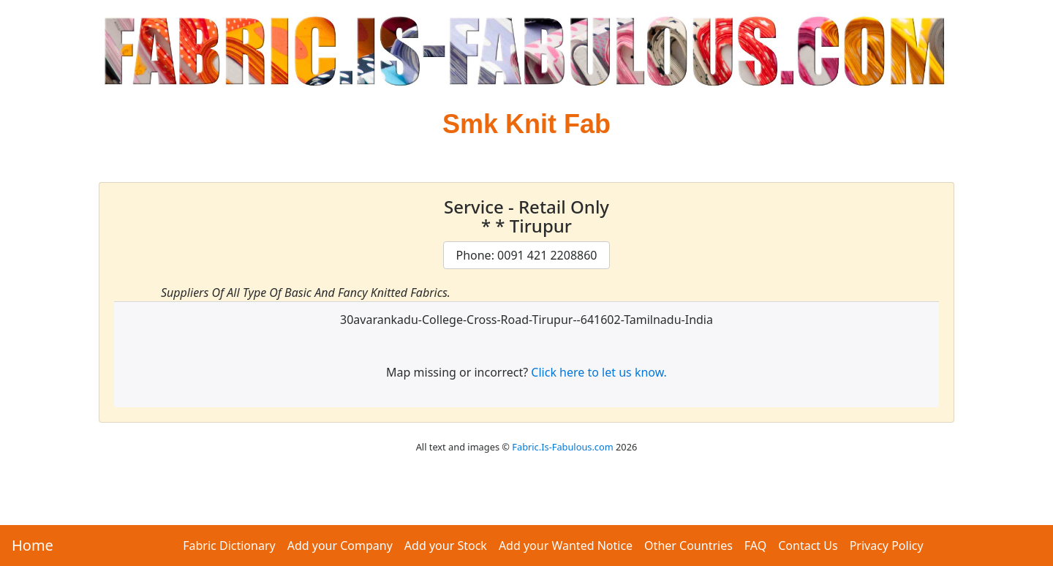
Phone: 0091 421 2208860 (526, 255)
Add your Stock (445, 545)
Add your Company (340, 545)
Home (32, 545)
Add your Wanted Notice (566, 545)
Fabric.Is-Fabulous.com (562, 446)
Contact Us (807, 545)
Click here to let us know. (599, 372)
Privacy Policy (887, 545)
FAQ (755, 545)
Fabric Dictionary (229, 545)
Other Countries (688, 545)
